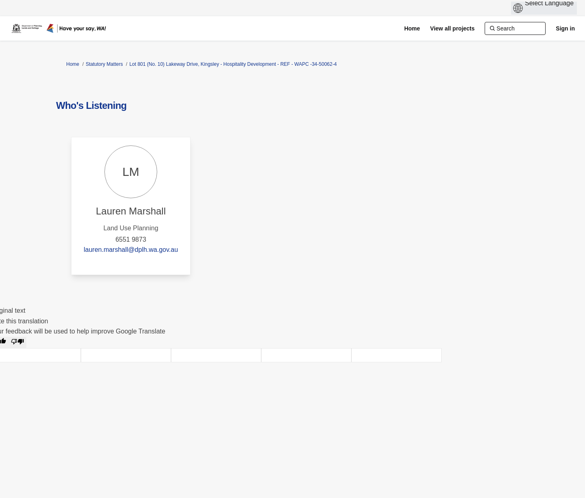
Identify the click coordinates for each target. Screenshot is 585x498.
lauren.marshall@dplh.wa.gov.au (131, 249)
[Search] (515, 28)
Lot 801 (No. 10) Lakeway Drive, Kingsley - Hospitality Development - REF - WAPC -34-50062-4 (232, 64)
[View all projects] (452, 28)
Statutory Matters (104, 64)
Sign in (565, 28)
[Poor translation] (17, 342)
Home (72, 64)
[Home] (412, 28)
